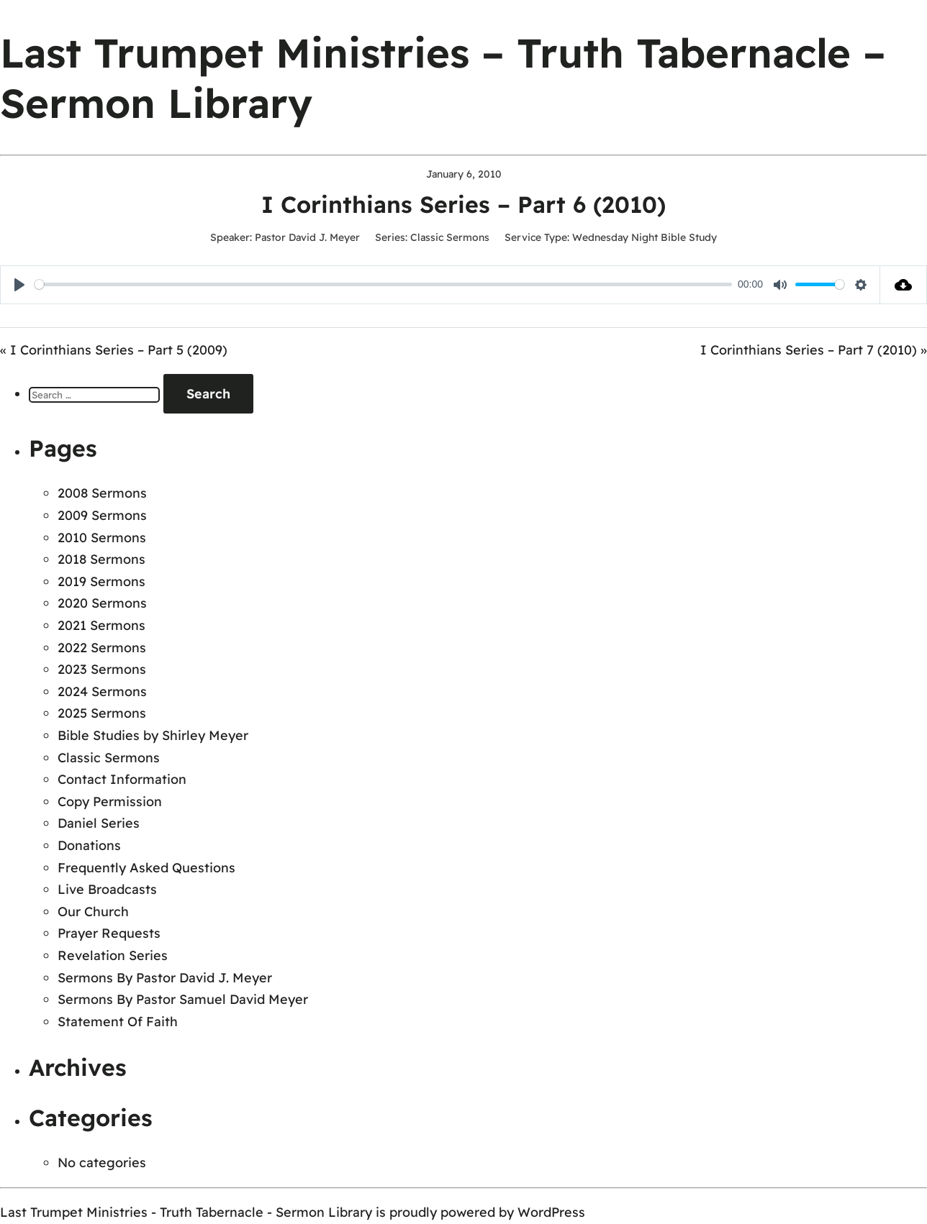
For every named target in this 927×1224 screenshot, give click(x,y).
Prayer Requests (109, 933)
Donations (89, 845)
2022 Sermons (102, 647)
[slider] (383, 284)
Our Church (93, 911)
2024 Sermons (102, 691)
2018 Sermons (101, 559)
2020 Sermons (102, 603)
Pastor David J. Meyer (307, 237)
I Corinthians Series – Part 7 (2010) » (813, 350)
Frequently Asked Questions (146, 867)
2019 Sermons (101, 581)
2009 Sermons (102, 515)
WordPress (551, 1212)
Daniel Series (99, 823)
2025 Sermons (102, 713)
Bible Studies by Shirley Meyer (153, 735)
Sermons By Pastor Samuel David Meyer (183, 999)
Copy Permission (110, 801)
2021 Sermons (101, 625)
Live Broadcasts (107, 889)
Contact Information (122, 779)
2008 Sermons (102, 493)
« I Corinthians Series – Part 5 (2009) (113, 350)
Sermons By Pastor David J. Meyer (165, 977)
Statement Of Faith (118, 1021)
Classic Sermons (449, 237)
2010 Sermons (102, 537)
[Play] (19, 284)
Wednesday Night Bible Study (644, 237)
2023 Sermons (102, 669)
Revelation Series (113, 955)
